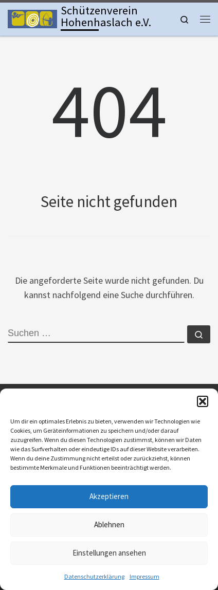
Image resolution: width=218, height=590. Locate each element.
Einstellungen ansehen (109, 553)
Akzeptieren (109, 496)
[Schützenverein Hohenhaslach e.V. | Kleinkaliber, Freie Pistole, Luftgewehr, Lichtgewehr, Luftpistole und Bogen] (32, 18)
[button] (202, 401)
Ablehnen (109, 524)
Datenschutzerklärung (94, 576)
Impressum (144, 576)
